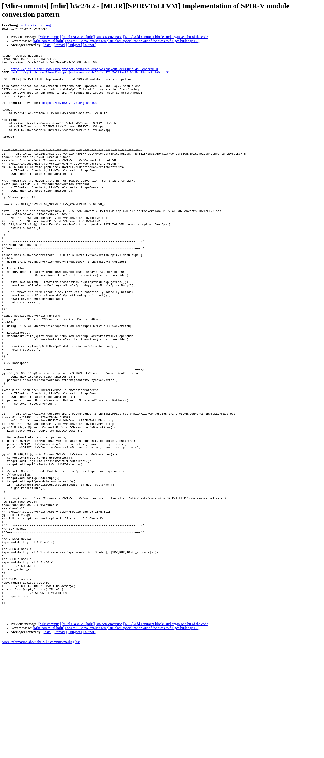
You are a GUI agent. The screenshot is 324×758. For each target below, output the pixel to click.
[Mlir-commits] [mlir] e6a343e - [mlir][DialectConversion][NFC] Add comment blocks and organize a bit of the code (123, 37)
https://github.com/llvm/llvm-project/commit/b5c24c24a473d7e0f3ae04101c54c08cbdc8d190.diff (90, 76)
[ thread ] (60, 45)
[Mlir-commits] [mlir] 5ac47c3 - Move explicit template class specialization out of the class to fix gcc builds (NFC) (116, 41)
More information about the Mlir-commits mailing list (41, 754)
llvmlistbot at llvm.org (35, 25)
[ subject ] (75, 45)
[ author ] (90, 45)
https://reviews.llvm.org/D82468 (69, 113)
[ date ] (48, 45)
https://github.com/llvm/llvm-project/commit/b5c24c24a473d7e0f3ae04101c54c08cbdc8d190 (84, 72)
